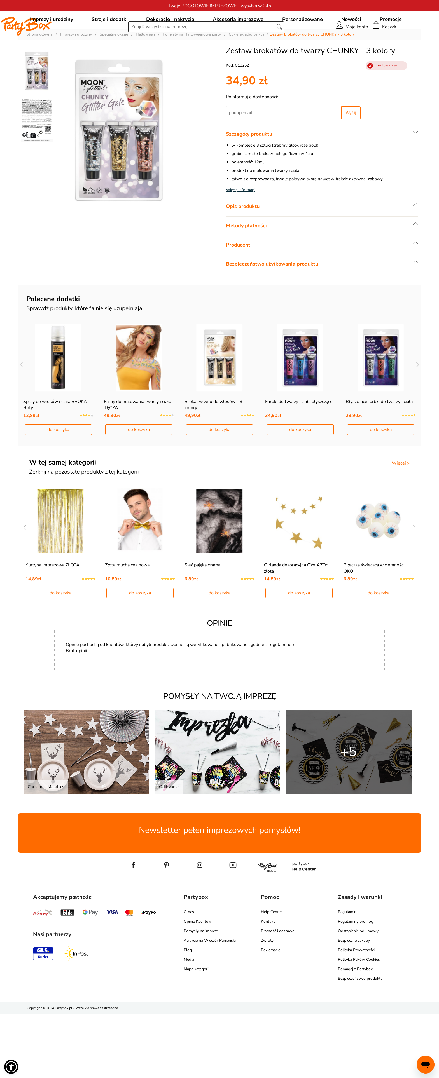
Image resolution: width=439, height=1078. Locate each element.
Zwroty (267, 1004)
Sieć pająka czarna (202, 628)
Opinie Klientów (198, 985)
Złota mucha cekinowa (127, 628)
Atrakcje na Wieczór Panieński (210, 1004)
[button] (11, 1066)
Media (189, 1023)
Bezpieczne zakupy (354, 1004)
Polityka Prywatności (356, 1013)
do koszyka (58, 474)
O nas (189, 975)
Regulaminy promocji (356, 985)
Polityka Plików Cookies (359, 1023)
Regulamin (347, 975)
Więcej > (401, 508)
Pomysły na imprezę (201, 994)
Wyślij (351, 138)
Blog (188, 1013)
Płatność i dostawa (277, 994)
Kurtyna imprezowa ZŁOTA (52, 628)
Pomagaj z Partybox (355, 1032)
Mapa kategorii (196, 1032)
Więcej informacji (240, 215)
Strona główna (39, 59)
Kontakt (268, 985)
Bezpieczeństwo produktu (360, 1042)
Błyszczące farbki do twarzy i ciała (379, 446)
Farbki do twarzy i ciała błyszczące (299, 446)
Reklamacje (270, 1013)
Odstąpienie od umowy (358, 994)
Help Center (271, 975)
